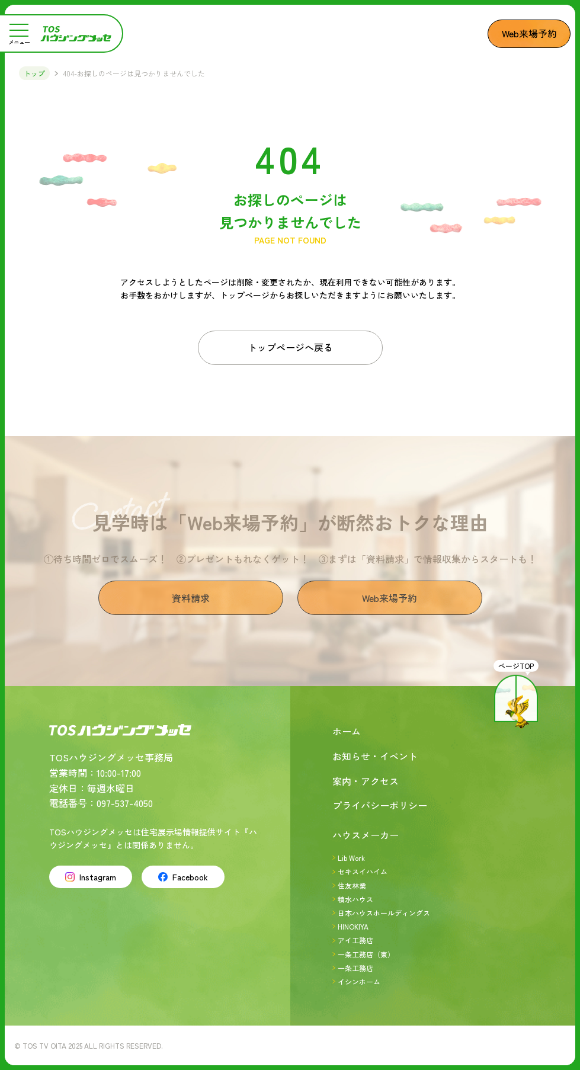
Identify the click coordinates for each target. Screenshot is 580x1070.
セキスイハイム (362, 871)
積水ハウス (355, 899)
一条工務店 (355, 968)
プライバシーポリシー (379, 805)
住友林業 (352, 885)
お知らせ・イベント (375, 756)
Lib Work (351, 858)
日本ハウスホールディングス (384, 913)
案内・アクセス (365, 781)
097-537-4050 (125, 803)
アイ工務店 (355, 940)
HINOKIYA (353, 926)
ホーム (346, 731)
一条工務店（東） (366, 954)
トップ (34, 73)
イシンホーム (359, 981)
